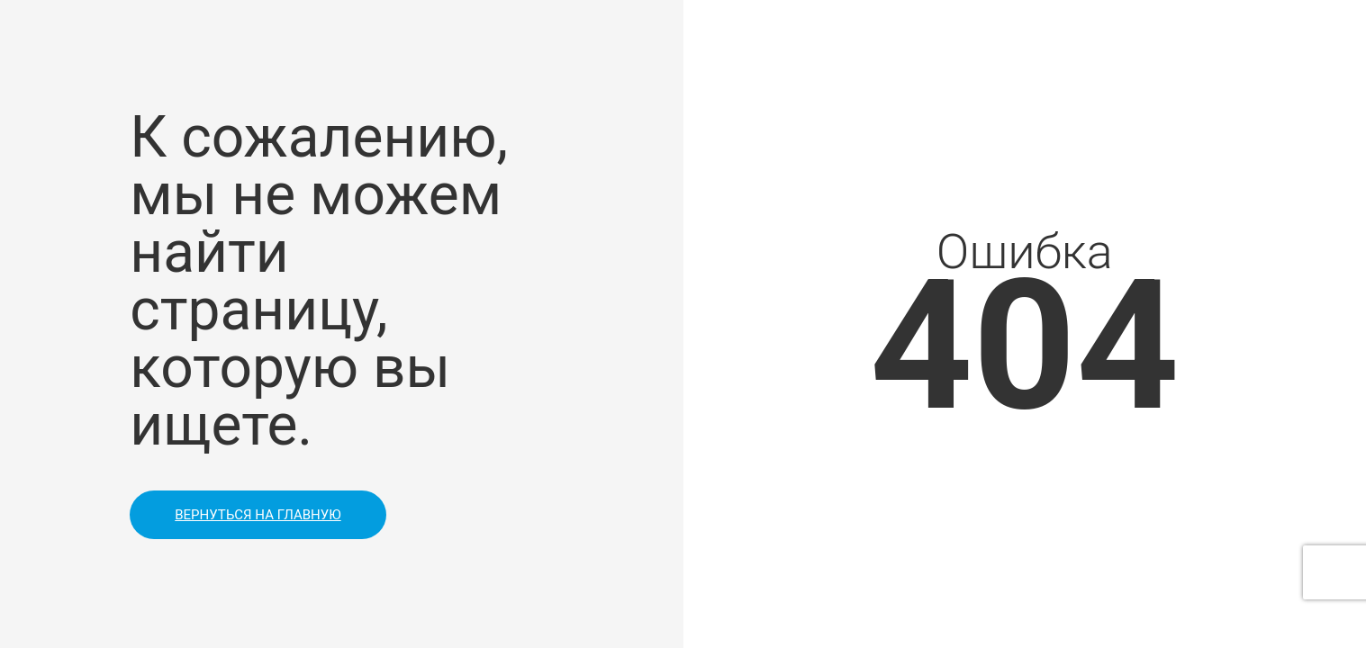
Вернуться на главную (257, 515)
